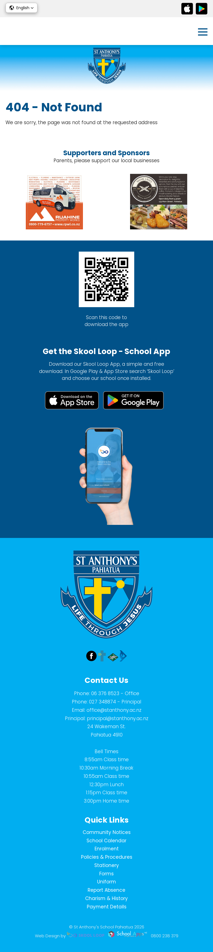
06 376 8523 (105, 693)
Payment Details (106, 906)
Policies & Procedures (106, 857)
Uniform (106, 881)
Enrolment (107, 848)
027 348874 (102, 701)
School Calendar (106, 840)
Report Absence (106, 890)
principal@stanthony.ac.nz (117, 718)
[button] (21, 7)
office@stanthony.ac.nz (114, 710)
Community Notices (107, 832)
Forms (106, 873)
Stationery (106, 865)
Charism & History (106, 898)
